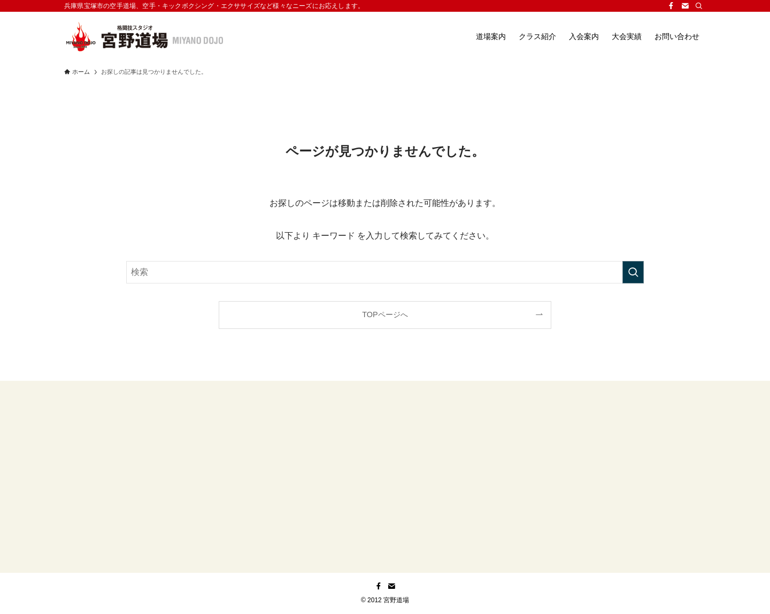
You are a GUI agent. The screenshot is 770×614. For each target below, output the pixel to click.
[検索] (699, 6)
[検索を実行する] (633, 272)
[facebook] (671, 6)
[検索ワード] (385, 272)
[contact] (685, 6)
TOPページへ (384, 314)
